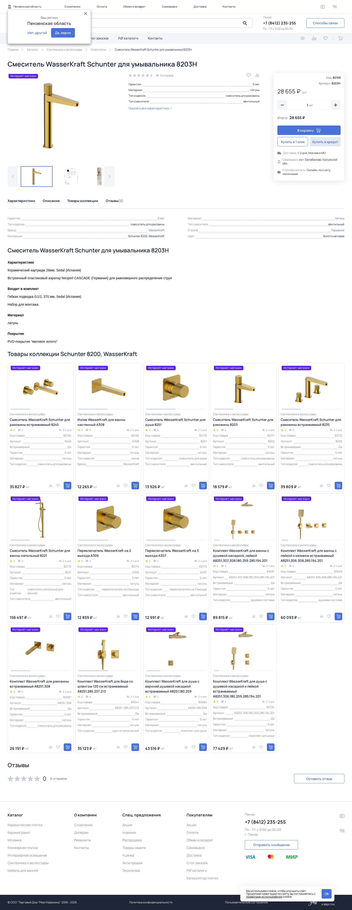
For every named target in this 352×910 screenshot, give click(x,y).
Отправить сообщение (271, 845)
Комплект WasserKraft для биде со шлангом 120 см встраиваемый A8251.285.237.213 (105, 686)
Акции (127, 825)
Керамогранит (19, 832)
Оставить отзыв (319, 778)
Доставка (200, 7)
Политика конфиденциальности (151, 902)
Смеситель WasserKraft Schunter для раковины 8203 (243, 422)
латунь (255, 90)
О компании (72, 7)
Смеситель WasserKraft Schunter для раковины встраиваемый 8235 (311, 422)
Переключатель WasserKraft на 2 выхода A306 (104, 553)
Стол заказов (98, 38)
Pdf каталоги (128, 38)
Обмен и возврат (134, 7)
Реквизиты (82, 840)
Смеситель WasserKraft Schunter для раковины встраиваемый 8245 (40, 422)
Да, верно (63, 32)
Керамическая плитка (25, 825)
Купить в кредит (325, 142)
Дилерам (81, 832)
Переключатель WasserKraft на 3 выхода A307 (172, 553)
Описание (51, 200)
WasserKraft (156, 230)
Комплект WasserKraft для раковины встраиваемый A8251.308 (39, 684)
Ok (327, 893)
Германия (337, 230)
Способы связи (325, 23)
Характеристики (21, 200)
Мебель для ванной (23, 870)
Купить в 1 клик (293, 142)
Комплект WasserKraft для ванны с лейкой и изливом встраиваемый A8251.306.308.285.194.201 (309, 555)
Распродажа (132, 840)
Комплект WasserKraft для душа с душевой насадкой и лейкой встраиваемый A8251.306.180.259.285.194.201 (240, 688)
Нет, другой (37, 32)
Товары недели (134, 847)
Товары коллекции (82, 200)
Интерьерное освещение (27, 855)
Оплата (102, 7)
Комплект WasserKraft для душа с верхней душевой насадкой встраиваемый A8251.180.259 (172, 686)
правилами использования (264, 897)
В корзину (309, 130)
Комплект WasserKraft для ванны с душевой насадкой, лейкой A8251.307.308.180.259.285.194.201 (241, 555)
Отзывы (114, 200)
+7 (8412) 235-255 (279, 23)
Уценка (128, 855)
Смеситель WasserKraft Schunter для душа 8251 (175, 422)
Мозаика (14, 840)
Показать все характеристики (150, 108)
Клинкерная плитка (23, 847)
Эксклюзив (131, 870)
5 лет (256, 84)
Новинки (129, 832)
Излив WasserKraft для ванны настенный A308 (101, 422)
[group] (61, 116)
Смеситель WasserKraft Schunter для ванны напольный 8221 (40, 553)
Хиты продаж (132, 863)
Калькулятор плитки (202, 878)
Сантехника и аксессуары (28, 863)
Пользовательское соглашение (246, 902)
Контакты (229, 7)
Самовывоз (169, 7)
